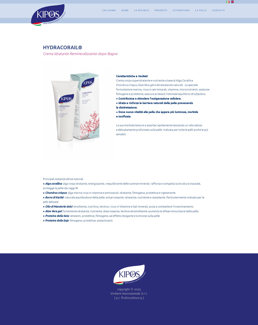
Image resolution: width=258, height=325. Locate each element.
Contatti (218, 10)
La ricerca (141, 10)
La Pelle (201, 10)
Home (125, 10)
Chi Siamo (109, 10)
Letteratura (181, 10)
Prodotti (161, 10)
